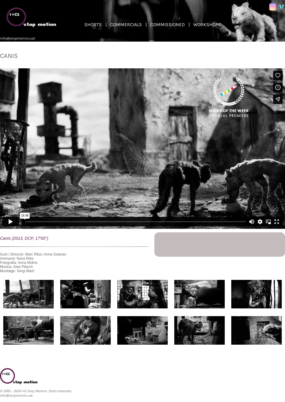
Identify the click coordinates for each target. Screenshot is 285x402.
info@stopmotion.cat (17, 38)
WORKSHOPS (207, 24)
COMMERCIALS (126, 24)
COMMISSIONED (167, 24)
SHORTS (93, 24)
